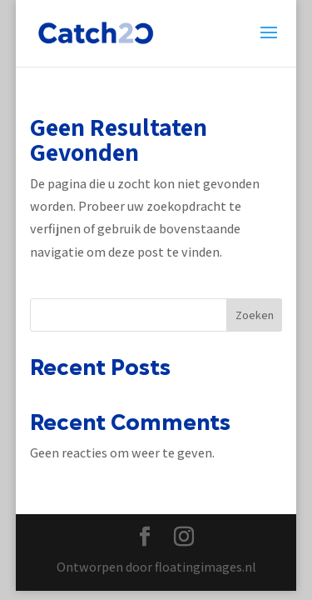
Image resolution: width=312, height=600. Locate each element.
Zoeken (254, 315)
